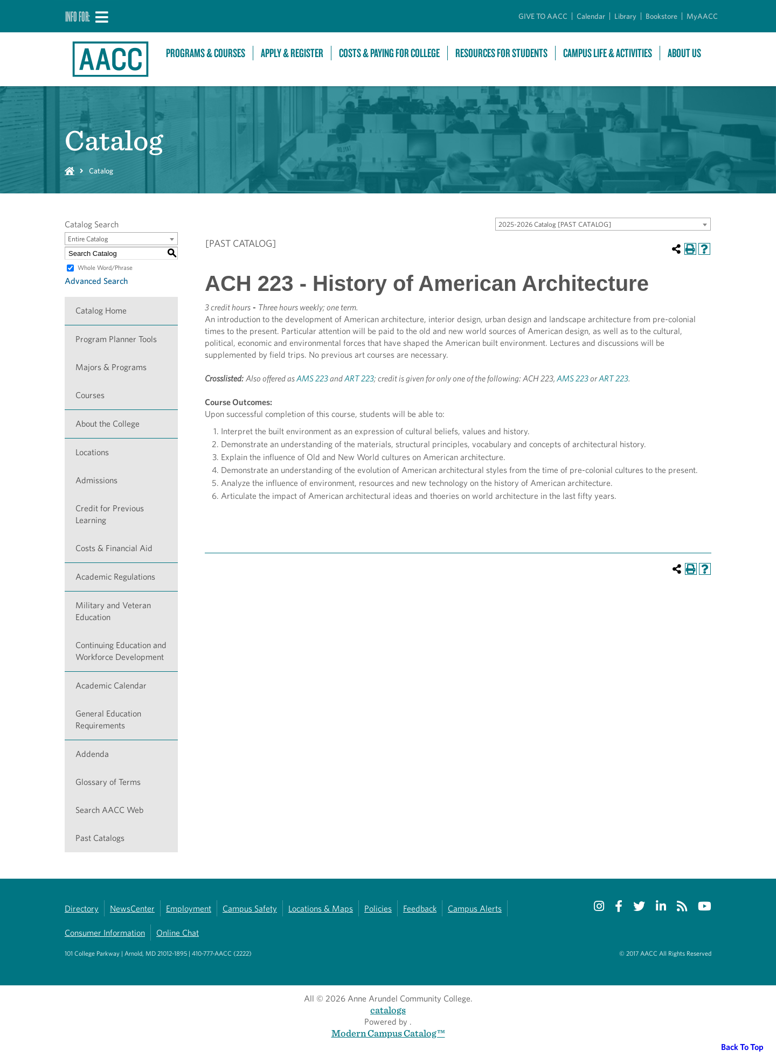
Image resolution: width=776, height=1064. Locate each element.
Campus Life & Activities (607, 53)
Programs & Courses (205, 53)
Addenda (92, 754)
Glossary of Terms (108, 782)
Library (625, 16)
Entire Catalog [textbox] (88, 239)
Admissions (96, 480)
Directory (82, 908)
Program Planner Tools (116, 339)
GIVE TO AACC (542, 16)
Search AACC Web (109, 810)
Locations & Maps (320, 908)
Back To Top (742, 1047)
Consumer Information (105, 933)
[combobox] (603, 224)
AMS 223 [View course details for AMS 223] (312, 378)
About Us (684, 53)
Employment (188, 908)
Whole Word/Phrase (105, 267)
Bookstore (661, 16)
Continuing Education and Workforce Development (121, 651)
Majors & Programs (111, 367)
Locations (92, 452)
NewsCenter (132, 908)
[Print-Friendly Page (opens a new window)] (690, 249)
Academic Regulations (115, 577)
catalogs (388, 1010)
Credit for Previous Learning (109, 514)
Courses (90, 395)
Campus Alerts (475, 908)
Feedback (419, 908)
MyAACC (702, 16)
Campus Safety (250, 908)
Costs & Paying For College (389, 53)
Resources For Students (501, 53)
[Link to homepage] (110, 59)
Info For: (77, 16)
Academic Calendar (111, 685)
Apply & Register (292, 53)
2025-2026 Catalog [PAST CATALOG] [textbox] (554, 224)
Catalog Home (101, 310)
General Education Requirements (108, 719)
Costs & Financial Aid (114, 548)
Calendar (591, 16)
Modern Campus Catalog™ (388, 1033)
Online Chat (177, 933)
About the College (107, 424)
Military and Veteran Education (113, 611)
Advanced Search (96, 281)
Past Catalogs (99, 838)
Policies (378, 908)
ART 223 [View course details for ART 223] (359, 378)
